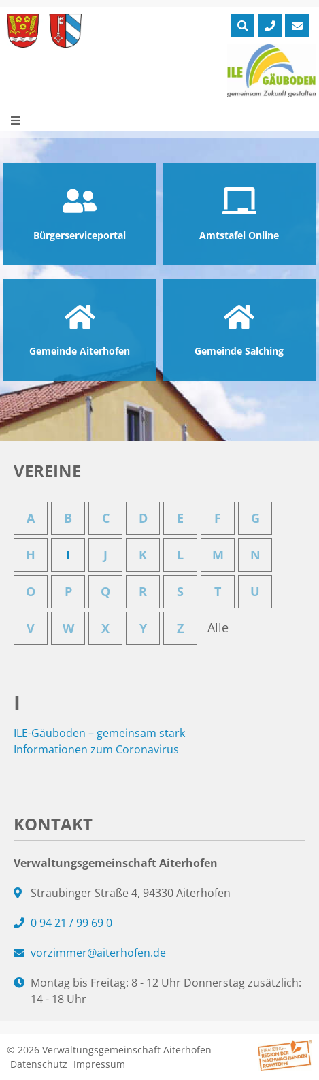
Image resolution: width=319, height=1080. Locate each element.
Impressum (99, 1064)
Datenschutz (38, 1064)
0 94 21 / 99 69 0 (71, 922)
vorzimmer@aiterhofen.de (98, 952)
